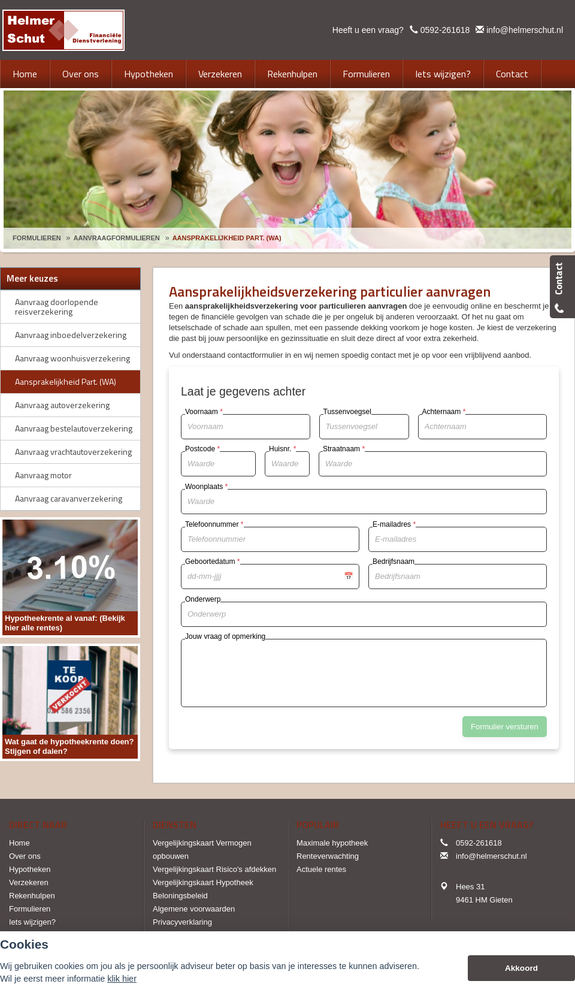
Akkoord (521, 968)
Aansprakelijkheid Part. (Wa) (227, 238)
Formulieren (37, 238)
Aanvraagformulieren (117, 238)
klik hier (122, 978)
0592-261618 (445, 30)
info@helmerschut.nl (524, 30)
